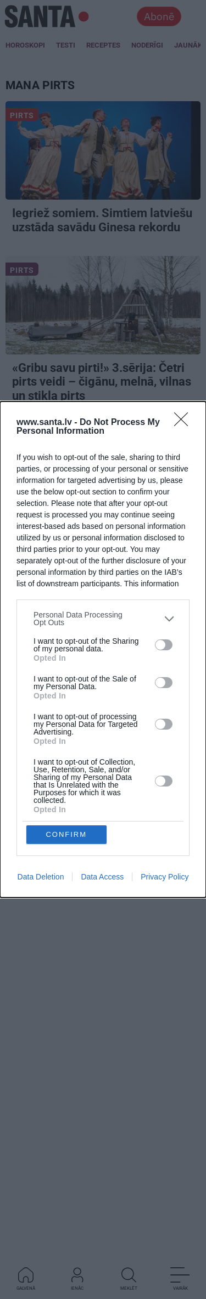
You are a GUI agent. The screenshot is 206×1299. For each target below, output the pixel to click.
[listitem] (103, 713)
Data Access (102, 782)
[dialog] (103, 649)
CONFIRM (66, 740)
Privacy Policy (164, 782)
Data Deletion (41, 782)
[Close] (184, 517)
